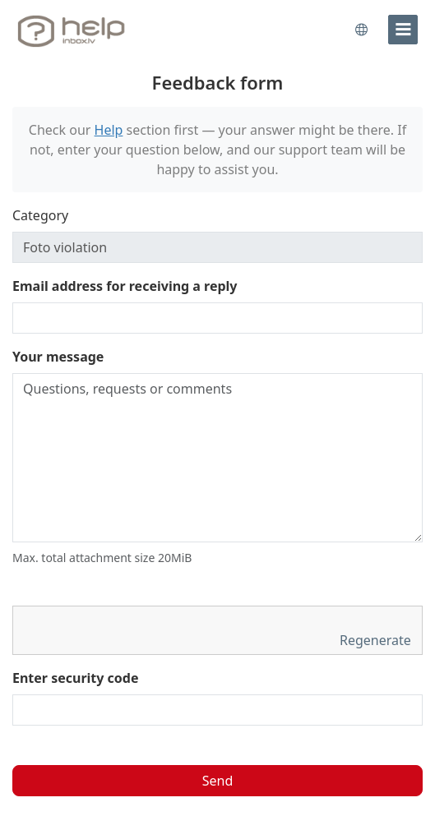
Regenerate (377, 640)
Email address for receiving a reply (125, 286)
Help (109, 130)
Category (40, 215)
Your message (58, 357)
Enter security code (75, 678)
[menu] (403, 29)
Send (218, 781)
